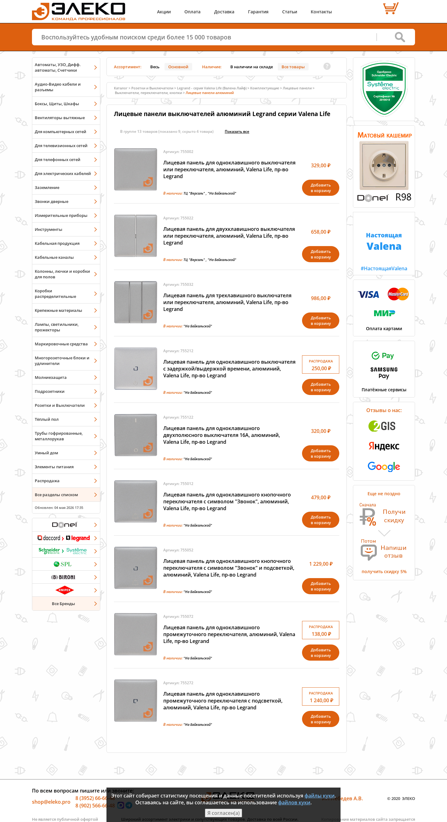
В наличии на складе (251, 67)
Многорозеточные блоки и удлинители (62, 360)
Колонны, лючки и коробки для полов (62, 274)
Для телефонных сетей (57, 159)
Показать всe (237, 131)
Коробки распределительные (55, 293)
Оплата (192, 12)
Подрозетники (50, 391)
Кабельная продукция (57, 243)
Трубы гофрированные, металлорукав (59, 436)
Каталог (121, 88)
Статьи (289, 12)
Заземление (47, 187)
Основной (178, 67)
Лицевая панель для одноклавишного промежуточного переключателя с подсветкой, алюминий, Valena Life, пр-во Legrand (222, 700)
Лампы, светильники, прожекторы (57, 327)
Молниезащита (51, 377)
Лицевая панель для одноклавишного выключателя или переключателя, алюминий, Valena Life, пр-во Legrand (229, 169)
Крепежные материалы (58, 310)
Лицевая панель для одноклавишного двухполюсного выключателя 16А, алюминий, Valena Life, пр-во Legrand (221, 435)
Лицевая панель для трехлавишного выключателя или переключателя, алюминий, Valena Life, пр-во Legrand (227, 302)
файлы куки (320, 795)
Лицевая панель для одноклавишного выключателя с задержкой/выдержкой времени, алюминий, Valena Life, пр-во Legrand (229, 368)
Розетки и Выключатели (60, 405)
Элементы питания (54, 466)
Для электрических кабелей (63, 173)
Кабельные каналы (54, 257)
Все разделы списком (56, 494)
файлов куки (294, 802)
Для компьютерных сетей (60, 131)
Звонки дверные (51, 201)
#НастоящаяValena (384, 242)
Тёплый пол (47, 419)
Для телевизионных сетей (61, 145)
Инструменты (48, 229)
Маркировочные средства (61, 344)
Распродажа (47, 480)
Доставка (224, 12)
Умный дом (46, 453)
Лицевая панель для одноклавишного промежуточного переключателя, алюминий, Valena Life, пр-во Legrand (229, 634)
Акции (164, 12)
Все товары (293, 67)
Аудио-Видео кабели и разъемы (58, 86)
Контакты (321, 12)
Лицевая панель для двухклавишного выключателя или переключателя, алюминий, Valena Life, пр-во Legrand (229, 236)
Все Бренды (63, 603)
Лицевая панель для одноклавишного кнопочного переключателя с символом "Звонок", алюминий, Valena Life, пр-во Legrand (227, 501)
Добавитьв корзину (321, 187)
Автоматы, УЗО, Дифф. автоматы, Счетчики (58, 67)
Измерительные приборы (61, 215)
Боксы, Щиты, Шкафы (57, 103)
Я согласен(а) (223, 813)
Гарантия (258, 12)
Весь (155, 67)
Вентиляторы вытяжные (60, 117)
